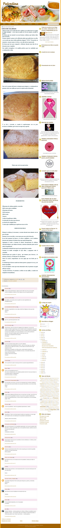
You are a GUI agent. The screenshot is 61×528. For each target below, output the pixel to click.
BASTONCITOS (55, 378)
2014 (42, 362)
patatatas (42, 409)
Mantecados (52, 391)
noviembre (44, 342)
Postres (45, 398)
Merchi (6, 412)
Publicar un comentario (6, 519)
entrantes (43, 406)
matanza (45, 408)
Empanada (57, 384)
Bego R (6, 368)
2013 (42, 364)
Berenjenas (46, 379)
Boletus (41, 380)
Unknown (7, 404)
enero (43, 360)
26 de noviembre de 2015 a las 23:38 (10, 294)
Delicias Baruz (8, 437)
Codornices (56, 383)
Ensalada (42, 386)
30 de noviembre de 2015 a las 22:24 (10, 496)
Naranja (53, 392)
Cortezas (49, 384)
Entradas (42, 324)
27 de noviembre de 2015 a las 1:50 (10, 303)
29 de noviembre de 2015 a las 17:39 (10, 475)
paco (6, 509)
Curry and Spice (33, 526)
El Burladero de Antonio (44, 420)
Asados (50, 378)
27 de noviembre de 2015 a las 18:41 (10, 357)
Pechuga (56, 395)
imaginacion (49, 32)
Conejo (41, 384)
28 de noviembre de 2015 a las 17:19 (10, 443)
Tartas (49, 402)
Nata (57, 392)
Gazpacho (54, 387)
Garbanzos (50, 387)
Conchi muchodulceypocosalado (11, 317)
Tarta (46, 402)
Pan (48, 393)
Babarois (42, 379)
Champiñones (42, 383)
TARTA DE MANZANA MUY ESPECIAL (49, 347)
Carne (55, 382)
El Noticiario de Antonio (44, 422)
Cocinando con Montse (9, 424)
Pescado (49, 396)
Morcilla (47, 392)
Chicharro (47, 383)
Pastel (42, 395)
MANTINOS (43, 391)
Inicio (21, 520)
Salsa (46, 401)
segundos (53, 409)
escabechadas (51, 406)
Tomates (53, 402)
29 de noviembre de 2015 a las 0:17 (10, 463)
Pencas (41, 396)
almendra (46, 405)
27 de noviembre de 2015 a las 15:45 (10, 338)
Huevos (56, 388)
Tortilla (57, 402)
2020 (42, 334)
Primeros (55, 398)
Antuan (6, 489)
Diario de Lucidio (43, 417)
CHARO (6, 360)
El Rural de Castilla (43, 423)
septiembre (44, 351)
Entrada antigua (35, 520)
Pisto (57, 396)
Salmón (43, 401)
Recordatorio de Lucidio (44, 416)
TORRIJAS (42, 402)
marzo (43, 356)
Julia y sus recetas (8, 457)
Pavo (52, 395)
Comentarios (43, 326)
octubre (43, 349)
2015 (42, 339)
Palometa (45, 393)
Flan (46, 387)
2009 (42, 371)
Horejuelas (51, 388)
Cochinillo (51, 383)
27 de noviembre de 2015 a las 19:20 (10, 365)
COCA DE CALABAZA (9, 29)
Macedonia (47, 391)
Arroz (46, 378)
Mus (50, 392)
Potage (50, 398)
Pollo (41, 398)
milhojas (49, 408)
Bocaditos (51, 379)
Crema (53, 384)
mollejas (53, 408)
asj (5, 466)
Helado (48, 388)
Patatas (46, 395)
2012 (42, 365)
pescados (47, 409)
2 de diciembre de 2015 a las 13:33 (10, 505)
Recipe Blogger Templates (38, 525)
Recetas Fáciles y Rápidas (10, 478)
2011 (42, 367)
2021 (42, 332)
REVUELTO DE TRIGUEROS (47, 345)
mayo (43, 353)
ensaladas (54, 405)
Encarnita (7, 288)
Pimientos (53, 396)
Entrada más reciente (6, 520)
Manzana (57, 391)
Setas (50, 401)
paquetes (57, 408)
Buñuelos (52, 380)
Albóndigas (42, 378)
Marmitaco (43, 392)
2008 (42, 372)
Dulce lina (7, 446)
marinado (41, 408)
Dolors (6, 499)
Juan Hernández (8, 325)
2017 (42, 335)
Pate (49, 395)
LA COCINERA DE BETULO (10, 306)
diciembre (44, 340)
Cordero (45, 384)
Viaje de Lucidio (43, 419)
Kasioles (6, 341)
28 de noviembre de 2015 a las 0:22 (10, 434)
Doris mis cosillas (8, 297)
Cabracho (43, 382)
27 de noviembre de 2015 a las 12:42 (10, 314)
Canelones (51, 382)
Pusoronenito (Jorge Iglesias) (11, 380)
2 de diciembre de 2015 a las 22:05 (10, 516)
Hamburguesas (43, 388)
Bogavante (55, 379)
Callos (47, 382)
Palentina (10, 3)
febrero (43, 358)
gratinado (56, 406)
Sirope (53, 401)
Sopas (56, 401)
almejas (43, 405)
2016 (42, 337)
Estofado (43, 387)
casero (50, 405)
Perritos (45, 396)
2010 (42, 369)
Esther (6, 392)
